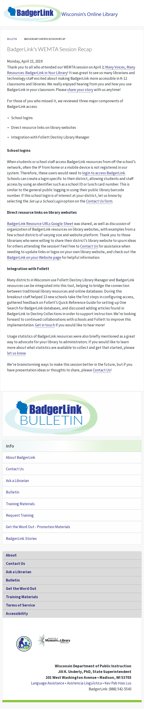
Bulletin (12, 39)
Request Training (20, 515)
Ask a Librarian (17, 480)
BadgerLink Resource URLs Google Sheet (40, 223)
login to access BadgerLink (103, 172)
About (11, 555)
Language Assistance (47, 683)
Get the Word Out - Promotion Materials (38, 526)
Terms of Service (20, 605)
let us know (16, 353)
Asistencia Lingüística (84, 683)
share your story (80, 89)
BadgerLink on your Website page (34, 257)
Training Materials (20, 503)
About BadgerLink (20, 457)
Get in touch (45, 325)
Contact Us (89, 246)
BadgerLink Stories (21, 538)
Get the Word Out (21, 588)
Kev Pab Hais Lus (118, 683)
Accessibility (17, 613)
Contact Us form (99, 201)
